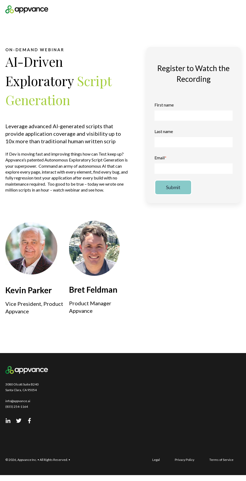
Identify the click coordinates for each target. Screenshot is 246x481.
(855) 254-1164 (16, 407)
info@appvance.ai (17, 401)
